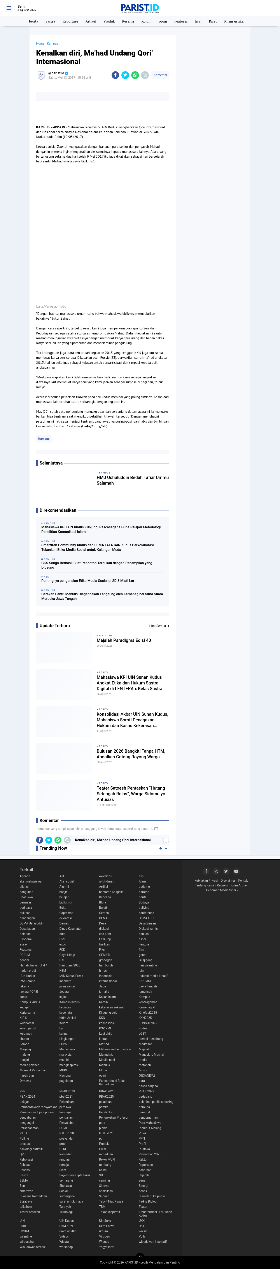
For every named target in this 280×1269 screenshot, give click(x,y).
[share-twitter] (125, 75)
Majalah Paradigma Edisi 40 (124, 640)
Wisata (64, 1241)
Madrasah (145, 1044)
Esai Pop (105, 939)
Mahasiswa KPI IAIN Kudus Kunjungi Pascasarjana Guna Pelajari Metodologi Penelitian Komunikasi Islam (101, 529)
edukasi (144, 934)
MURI (63, 1070)
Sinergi (143, 1185)
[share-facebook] (115, 75)
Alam (142, 881)
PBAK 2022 (146, 1091)
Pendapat (66, 1112)
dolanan (25, 934)
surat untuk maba (71, 1201)
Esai (198, 21)
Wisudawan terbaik (33, 1247)
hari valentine (148, 965)
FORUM (25, 955)
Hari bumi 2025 (70, 965)
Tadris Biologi (148, 1201)
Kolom (146, 21)
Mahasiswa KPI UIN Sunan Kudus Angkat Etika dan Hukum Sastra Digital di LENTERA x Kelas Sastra (129, 683)
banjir (63, 892)
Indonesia (105, 976)
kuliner (64, 1033)
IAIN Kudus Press (71, 976)
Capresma (67, 913)
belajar (64, 897)
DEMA (103, 918)
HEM (63, 970)
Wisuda (104, 1241)
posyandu (66, 1138)
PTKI (63, 1149)
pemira (103, 1107)
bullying (144, 907)
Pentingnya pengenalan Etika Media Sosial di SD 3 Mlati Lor (87, 581)
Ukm (23, 1226)
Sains (103, 1170)
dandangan (27, 918)
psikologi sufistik (31, 1149)
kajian (64, 997)
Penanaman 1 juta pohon (37, 1112)
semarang (66, 1180)
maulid (64, 1060)
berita (33, 21)
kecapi (24, 1007)
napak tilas (27, 1075)
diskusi (104, 928)
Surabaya (26, 1201)
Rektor (143, 1159)
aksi (141, 876)
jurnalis (104, 991)
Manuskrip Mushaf (151, 1054)
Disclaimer (228, 880)
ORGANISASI (147, 1075)
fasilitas (104, 944)
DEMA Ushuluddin (32, 923)
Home (40, 43)
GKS (62, 960)
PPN (142, 1138)
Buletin (103, 907)
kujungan (26, 1033)
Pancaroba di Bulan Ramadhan (112, 1082)
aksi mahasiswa (31, 881)
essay (24, 944)
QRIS (23, 1154)
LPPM (64, 1044)
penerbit (144, 1112)
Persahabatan (29, 1128)
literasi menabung (151, 1039)
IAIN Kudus (27, 976)
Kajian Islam (107, 997)
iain (141, 970)
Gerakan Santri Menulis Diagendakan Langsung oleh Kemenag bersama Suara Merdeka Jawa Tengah (102, 596)
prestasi (25, 1143)
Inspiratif (66, 981)
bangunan (26, 892)
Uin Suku (105, 1220)
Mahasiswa (67, 1049)
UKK (142, 1220)
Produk (109, 21)
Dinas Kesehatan (71, 928)
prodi (63, 1143)
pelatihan (105, 1102)
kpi (61, 1028)
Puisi (102, 1149)
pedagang (145, 1096)
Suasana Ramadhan (33, 1196)
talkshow (26, 1206)
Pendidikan (106, 1112)
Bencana (105, 897)
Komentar (160, 75)
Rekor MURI (107, 1159)
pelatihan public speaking (156, 1102)
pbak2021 (66, 1096)
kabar (23, 997)
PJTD (23, 1133)
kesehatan (67, 1012)
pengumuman (148, 1117)
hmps (103, 970)
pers (102, 1123)
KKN (102, 1018)
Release (25, 1164)
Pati (22, 1091)
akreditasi (105, 876)
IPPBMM (145, 981)
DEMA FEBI (146, 918)
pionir (103, 1128)
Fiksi (102, 949)
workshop (66, 1247)
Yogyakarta (106, 1247)
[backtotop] (140, 1257)
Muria (103, 1070)
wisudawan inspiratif (153, 1241)
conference (146, 913)
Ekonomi (26, 939)
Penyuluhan (67, 1123)
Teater (143, 1206)
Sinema (104, 1185)
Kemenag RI (147, 1007)
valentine (26, 1236)
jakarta (24, 986)
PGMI (63, 1128)
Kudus (143, 1028)
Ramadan (66, 1154)
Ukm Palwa (106, 1226)
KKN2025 (145, 1018)
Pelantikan (67, 1102)
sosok (143, 1191)
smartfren (26, 1191)
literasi (103, 1039)
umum (103, 1231)
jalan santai (67, 986)
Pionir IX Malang (150, 1128)
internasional (108, 981)
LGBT (142, 1033)
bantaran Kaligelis (111, 892)
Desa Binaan (147, 923)
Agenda (25, 876)
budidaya (26, 907)
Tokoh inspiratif (109, 1212)
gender (24, 960)
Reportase (70, 21)
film (141, 949)
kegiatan (65, 1007)
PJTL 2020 (67, 1133)
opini (163, 21)
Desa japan (27, 928)
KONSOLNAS (148, 1023)
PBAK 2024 (27, 1096)
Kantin (103, 1002)
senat (143, 1180)
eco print (105, 934)
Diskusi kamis (148, 928)
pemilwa (65, 1107)
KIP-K (23, 1018)
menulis (104, 1065)
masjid (24, 1060)
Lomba (24, 1044)
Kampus (43, 438)
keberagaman (148, 1002)
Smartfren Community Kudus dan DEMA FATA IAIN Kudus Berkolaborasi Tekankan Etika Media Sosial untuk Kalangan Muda (97, 547)
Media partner (29, 1065)
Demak (64, 923)
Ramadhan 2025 (150, 1154)
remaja (64, 1164)
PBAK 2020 (106, 1091)
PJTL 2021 (106, 1133)
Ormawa (25, 1081)
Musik (143, 1070)
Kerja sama (27, 1012)
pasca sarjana (148, 1086)
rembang (105, 1164)
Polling (24, 1138)
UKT (142, 1226)
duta (63, 934)
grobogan (105, 960)
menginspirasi (69, 1065)
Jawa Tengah (148, 986)
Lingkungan (67, 1039)
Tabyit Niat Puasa (111, 1201)
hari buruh (106, 965)
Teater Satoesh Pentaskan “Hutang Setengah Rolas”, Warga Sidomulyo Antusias (131, 793)
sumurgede (67, 1196)
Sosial (64, 1191)
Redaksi (222, 885)
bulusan (25, 913)
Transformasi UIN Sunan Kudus (155, 1213)
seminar (104, 1180)
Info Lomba (27, 981)
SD (101, 1175)
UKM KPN (66, 1226)
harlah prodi (28, 970)
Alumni (64, 886)
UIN (22, 1220)
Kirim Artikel (234, 21)
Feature (144, 944)
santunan (145, 1170)
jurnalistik (145, 991)
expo (63, 944)
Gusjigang (145, 960)
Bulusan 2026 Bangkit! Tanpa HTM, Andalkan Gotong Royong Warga (131, 754)
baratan (144, 892)
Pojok (143, 1133)
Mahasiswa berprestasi (115, 1049)
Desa (102, 923)
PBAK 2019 (67, 1091)
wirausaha (27, 1241)
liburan (24, 1039)
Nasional (66, 1075)
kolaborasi (27, 1023)
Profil (142, 1143)
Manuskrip (106, 1054)
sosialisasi (106, 1191)
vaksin (143, 1231)
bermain (25, 902)
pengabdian (28, 1117)
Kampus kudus (30, 1002)
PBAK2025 (106, 1096)
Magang (25, 1049)
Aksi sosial (67, 881)
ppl (101, 1138)
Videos (64, 1236)
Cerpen (104, 913)
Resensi (128, 21)
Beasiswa (26, 897)
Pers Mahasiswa (150, 1123)
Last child (105, 1033)
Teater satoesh (30, 1212)
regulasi (65, 1159)
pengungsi (27, 1123)
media (143, 1060)
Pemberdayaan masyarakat (38, 1107)
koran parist (28, 1028)
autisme (144, 886)
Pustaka (144, 1149)
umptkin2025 (68, 1231)
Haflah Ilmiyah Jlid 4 (33, 965)
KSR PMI (105, 1028)
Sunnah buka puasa (152, 1196)
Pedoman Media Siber (221, 890)
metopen (145, 1065)
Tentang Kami (204, 885)
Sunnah (104, 1196)
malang (25, 1054)
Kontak (243, 880)
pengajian (66, 1117)
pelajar (24, 1102)
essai (142, 939)
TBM (102, 1206)
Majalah (105, 635)
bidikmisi (66, 902)
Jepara (64, 991)
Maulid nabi (107, 1060)
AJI (62, 876)
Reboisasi (26, 1159)
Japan (103, 986)
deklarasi (66, 918)
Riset (213, 21)
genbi (142, 955)
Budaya (144, 902)
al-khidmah (106, 881)
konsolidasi (107, 1023)
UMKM (24, 1231)
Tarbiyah (65, 1206)
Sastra (50, 21)
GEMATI (104, 955)
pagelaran (66, 1081)
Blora (102, 902)
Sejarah (144, 1175)
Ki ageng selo (108, 1012)
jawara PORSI (29, 991)
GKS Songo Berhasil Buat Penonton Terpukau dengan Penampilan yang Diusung (96, 565)
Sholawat (66, 1185)
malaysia (66, 1054)
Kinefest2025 (148, 1012)
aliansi (24, 886)
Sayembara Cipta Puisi (75, 1175)
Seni (23, 1185)
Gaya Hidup (67, 955)
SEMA (24, 1180)
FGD (62, 949)
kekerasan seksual (111, 1007)
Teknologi (66, 1212)
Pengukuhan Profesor (113, 1117)
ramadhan (106, 1154)
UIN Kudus (67, 1220)
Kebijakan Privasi (206, 880)
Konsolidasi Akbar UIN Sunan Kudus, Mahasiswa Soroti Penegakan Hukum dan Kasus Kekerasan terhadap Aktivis (132, 720)
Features (181, 21)
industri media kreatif (153, 976)
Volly (142, 1236)
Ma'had (104, 1044)
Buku (63, 907)
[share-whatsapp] (135, 75)
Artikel (91, 21)
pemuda (144, 1107)
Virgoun (104, 1236)
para (142, 1081)
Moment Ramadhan (33, 1070)
